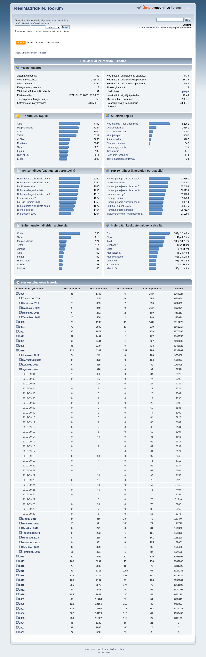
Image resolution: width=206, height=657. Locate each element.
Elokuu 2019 (29, 519)
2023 (22, 331)
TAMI (20, 135)
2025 (22, 322)
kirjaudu (49, 20)
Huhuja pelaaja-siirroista (30, 190)
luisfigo (21, 268)
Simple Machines (116, 649)
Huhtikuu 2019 (30, 537)
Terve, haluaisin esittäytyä (121, 159)
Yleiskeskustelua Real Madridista (125, 213)
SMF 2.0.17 (90, 649)
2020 (22, 346)
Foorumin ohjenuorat (149, 27)
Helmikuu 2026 (30, 312)
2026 (22, 293)
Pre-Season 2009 (26, 213)
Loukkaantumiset (26, 186)
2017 (22, 561)
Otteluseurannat (115, 127)
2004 (22, 622)
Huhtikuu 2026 (30, 303)
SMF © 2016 (102, 649)
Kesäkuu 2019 (30, 528)
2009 (22, 599)
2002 (22, 632)
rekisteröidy (62, 20)
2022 (22, 336)
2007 (22, 608)
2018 (22, 556)
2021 (22, 341)
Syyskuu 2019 (30, 369)
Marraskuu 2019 (31, 360)
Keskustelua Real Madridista (122, 123)
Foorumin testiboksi (117, 155)
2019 (22, 350)
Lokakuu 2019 (30, 364)
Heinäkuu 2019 (30, 523)
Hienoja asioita (25, 210)
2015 (22, 571)
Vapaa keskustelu (116, 131)
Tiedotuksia (113, 151)
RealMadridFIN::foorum (38, 8)
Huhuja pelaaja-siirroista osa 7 (33, 182)
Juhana (21, 249)
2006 (22, 613)
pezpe (185, 91)
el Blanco (22, 139)
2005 (22, 618)
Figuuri (21, 151)
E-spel (20, 159)
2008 (22, 604)
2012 (22, 585)
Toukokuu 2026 (31, 298)
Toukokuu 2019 (31, 533)
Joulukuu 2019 (30, 355)
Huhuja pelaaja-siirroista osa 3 (33, 206)
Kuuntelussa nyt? (26, 198)
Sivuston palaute (116, 143)
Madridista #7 (114, 252)
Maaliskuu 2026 (31, 308)
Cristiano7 (112, 245)
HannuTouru (23, 260)
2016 (22, 566)
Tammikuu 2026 (31, 317)
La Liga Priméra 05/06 (29, 202)
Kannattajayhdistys (117, 147)
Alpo (19, 123)
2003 (22, 627)
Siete (20, 147)
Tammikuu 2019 (31, 552)
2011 (22, 589)
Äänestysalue (114, 139)
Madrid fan (112, 268)
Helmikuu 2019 (30, 547)
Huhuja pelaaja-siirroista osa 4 (33, 178)
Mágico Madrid (25, 127)
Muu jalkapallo (115, 135)
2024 (22, 327)
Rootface (22, 143)
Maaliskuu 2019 (31, 542)
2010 (22, 594)
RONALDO (23, 155)
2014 (22, 575)
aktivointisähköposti (30, 23)
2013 (22, 580)
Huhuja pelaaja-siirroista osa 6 (33, 194)
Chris (20, 131)
